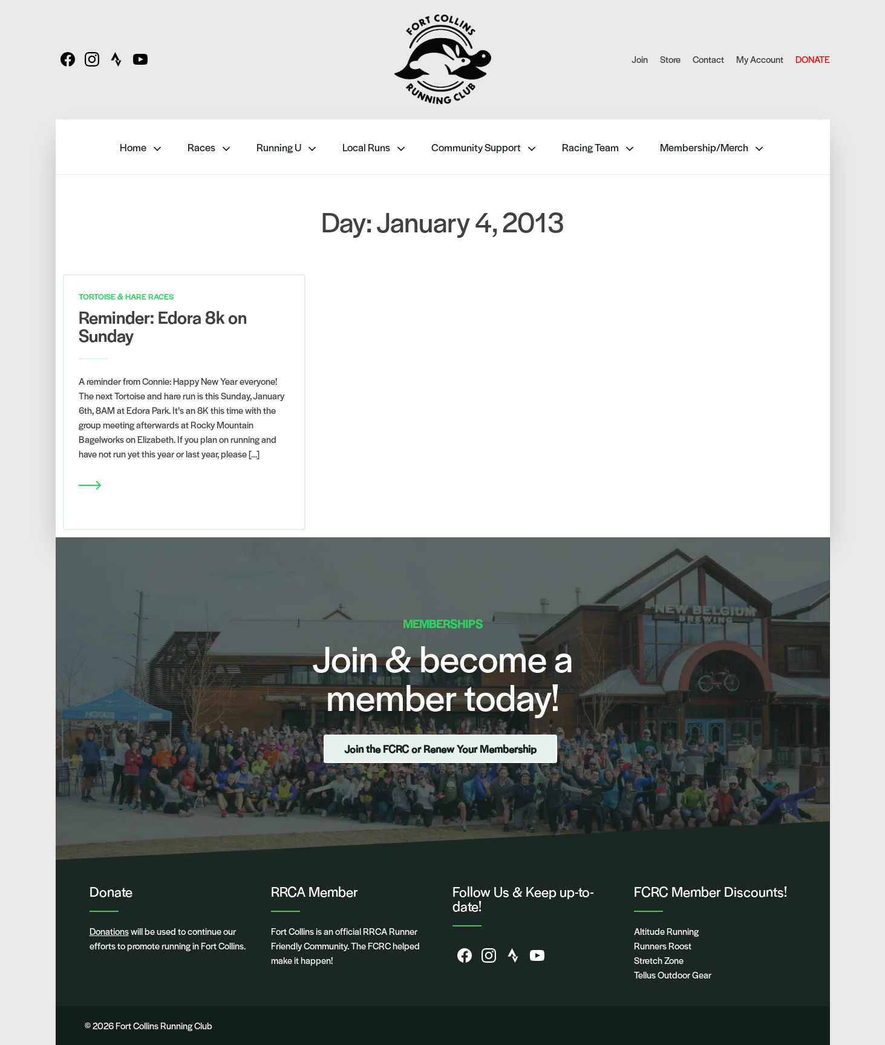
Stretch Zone (659, 960)
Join (640, 59)
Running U (287, 147)
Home (141, 147)
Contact (708, 59)
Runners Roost (662, 945)
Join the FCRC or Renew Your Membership (440, 748)
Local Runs (374, 147)
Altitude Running (666, 931)
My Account (759, 59)
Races (210, 147)
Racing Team (599, 147)
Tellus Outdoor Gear (672, 974)
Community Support (484, 147)
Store (670, 59)
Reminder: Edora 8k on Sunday (163, 325)
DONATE (812, 59)
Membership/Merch (712, 147)
